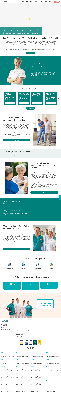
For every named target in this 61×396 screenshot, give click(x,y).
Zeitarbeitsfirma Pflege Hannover (6, 376)
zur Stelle (10, 103)
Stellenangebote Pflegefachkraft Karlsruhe (37, 363)
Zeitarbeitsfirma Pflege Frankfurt (21, 362)
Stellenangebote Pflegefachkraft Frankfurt (22, 363)
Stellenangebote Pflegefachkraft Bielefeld (7, 384)
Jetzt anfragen (16, 140)
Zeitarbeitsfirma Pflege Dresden (50, 369)
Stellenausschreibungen (19, 334)
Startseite (22, 1)
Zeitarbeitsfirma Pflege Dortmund (6, 369)
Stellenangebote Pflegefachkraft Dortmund (7, 370)
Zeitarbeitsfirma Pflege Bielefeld (6, 383)
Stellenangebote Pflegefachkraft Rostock (52, 384)
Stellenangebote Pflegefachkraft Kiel (21, 370)
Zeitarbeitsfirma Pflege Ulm (35, 391)
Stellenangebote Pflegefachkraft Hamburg (52, 356)
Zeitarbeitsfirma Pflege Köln (5, 362)
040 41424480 (5, 327)
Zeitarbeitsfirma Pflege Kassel (5, 391)
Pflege (27, 1)
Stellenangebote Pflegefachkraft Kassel (7, 392)
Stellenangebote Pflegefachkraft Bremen (37, 370)
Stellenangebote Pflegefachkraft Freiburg (52, 377)
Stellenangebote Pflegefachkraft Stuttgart (7, 356)
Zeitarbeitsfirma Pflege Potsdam (21, 391)
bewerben (57, 1)
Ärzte (31, 1)
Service (17, 330)
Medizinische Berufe (19, 336)
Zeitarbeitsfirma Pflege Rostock (50, 383)
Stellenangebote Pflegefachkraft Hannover (7, 377)
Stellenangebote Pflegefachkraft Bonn (37, 377)
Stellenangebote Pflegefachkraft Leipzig (37, 356)
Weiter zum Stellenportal (43, 309)
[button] (58, 98)
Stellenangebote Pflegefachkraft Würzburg (52, 392)
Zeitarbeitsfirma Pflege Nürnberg (21, 376)
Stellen (46, 1)
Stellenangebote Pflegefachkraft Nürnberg (22, 377)
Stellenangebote (30, 53)
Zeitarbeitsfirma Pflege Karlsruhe (36, 362)
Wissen (28, 330)
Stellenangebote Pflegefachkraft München (22, 356)
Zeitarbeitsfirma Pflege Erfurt (35, 383)
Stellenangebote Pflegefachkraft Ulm (36, 392)
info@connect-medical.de (7, 329)
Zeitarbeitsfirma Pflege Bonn (35, 376)
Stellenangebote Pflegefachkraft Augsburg (52, 363)
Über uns (41, 1)
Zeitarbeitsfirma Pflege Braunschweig (21, 383)
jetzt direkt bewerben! (46, 304)
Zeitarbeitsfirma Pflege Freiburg (50, 376)
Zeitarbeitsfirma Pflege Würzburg (51, 391)
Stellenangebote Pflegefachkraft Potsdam (22, 392)
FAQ (16, 332)
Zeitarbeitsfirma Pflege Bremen (35, 369)
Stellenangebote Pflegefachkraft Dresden (52, 370)
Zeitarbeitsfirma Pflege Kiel (20, 369)
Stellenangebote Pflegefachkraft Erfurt (37, 384)
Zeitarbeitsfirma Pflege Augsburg (51, 362)
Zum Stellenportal (30, 108)
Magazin (50, 1)
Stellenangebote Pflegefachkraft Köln (6, 363)
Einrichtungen (36, 1)
